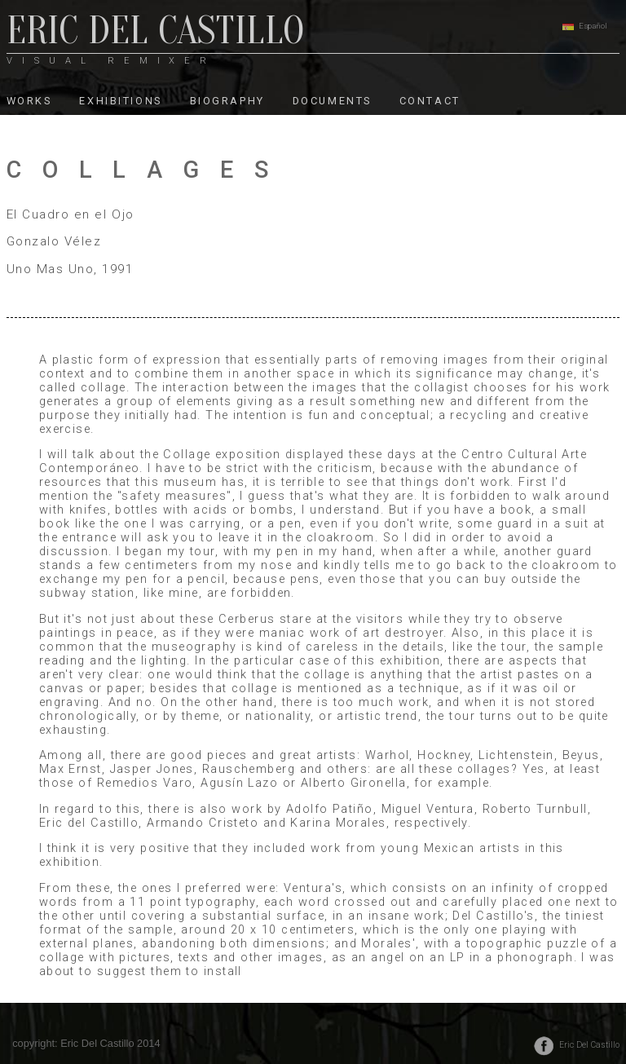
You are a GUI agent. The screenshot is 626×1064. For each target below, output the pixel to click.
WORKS (29, 101)
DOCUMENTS (332, 101)
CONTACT (430, 101)
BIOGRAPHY (227, 101)
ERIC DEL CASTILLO (155, 35)
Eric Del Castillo (589, 1045)
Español (593, 25)
